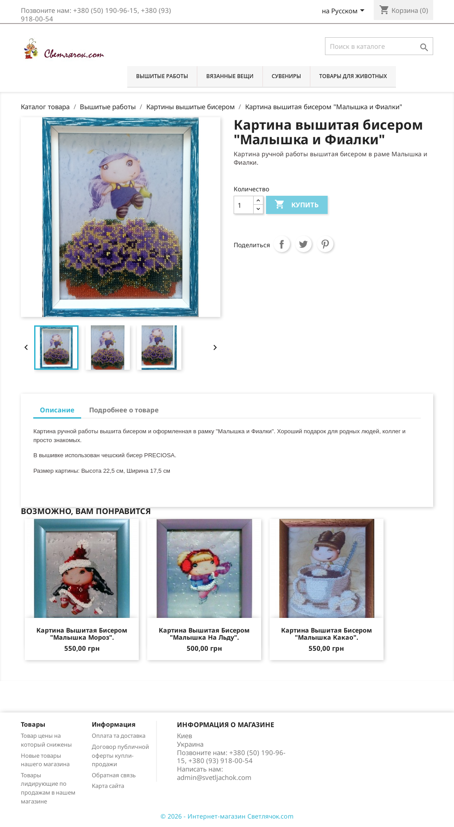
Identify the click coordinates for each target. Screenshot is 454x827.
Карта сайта (108, 786)
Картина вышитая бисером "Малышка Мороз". (81, 634)
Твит (303, 244)
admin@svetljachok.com (214, 777)
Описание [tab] (57, 409)
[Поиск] (379, 46)
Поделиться (282, 244)
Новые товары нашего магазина (45, 760)
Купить (296, 205)
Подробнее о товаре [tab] (124, 409)
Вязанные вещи (229, 76)
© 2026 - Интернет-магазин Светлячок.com (227, 816)
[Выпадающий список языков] (345, 11)
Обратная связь (114, 775)
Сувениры (286, 76)
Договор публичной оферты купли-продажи (120, 755)
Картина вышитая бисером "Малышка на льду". (204, 634)
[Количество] (244, 205)
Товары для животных (353, 76)
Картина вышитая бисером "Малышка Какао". (326, 634)
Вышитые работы (162, 76)
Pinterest (325, 244)
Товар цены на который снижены (46, 740)
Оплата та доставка (118, 736)
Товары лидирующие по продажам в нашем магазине (48, 788)
